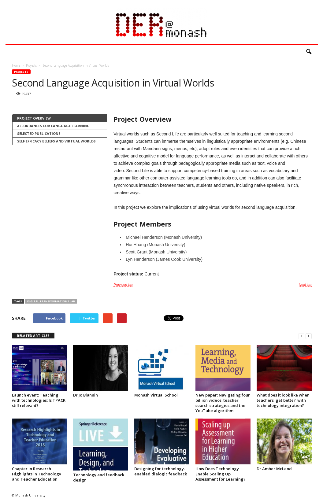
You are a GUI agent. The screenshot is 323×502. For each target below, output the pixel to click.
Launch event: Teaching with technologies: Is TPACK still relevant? (38, 400)
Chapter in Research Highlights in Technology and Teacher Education (36, 474)
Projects (21, 72)
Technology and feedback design (98, 477)
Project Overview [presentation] (34, 118)
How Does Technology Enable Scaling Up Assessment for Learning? (220, 474)
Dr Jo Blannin (85, 395)
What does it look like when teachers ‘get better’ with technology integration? (283, 400)
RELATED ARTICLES (33, 335)
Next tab (305, 284)
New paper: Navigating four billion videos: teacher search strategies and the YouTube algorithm (222, 402)
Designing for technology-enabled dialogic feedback (160, 471)
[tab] (59, 118)
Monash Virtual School (156, 395)
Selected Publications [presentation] (39, 133)
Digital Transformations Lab (51, 301)
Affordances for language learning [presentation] (53, 126)
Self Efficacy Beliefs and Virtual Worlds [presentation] (56, 141)
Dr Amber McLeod (274, 468)
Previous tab (122, 284)
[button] (308, 52)
